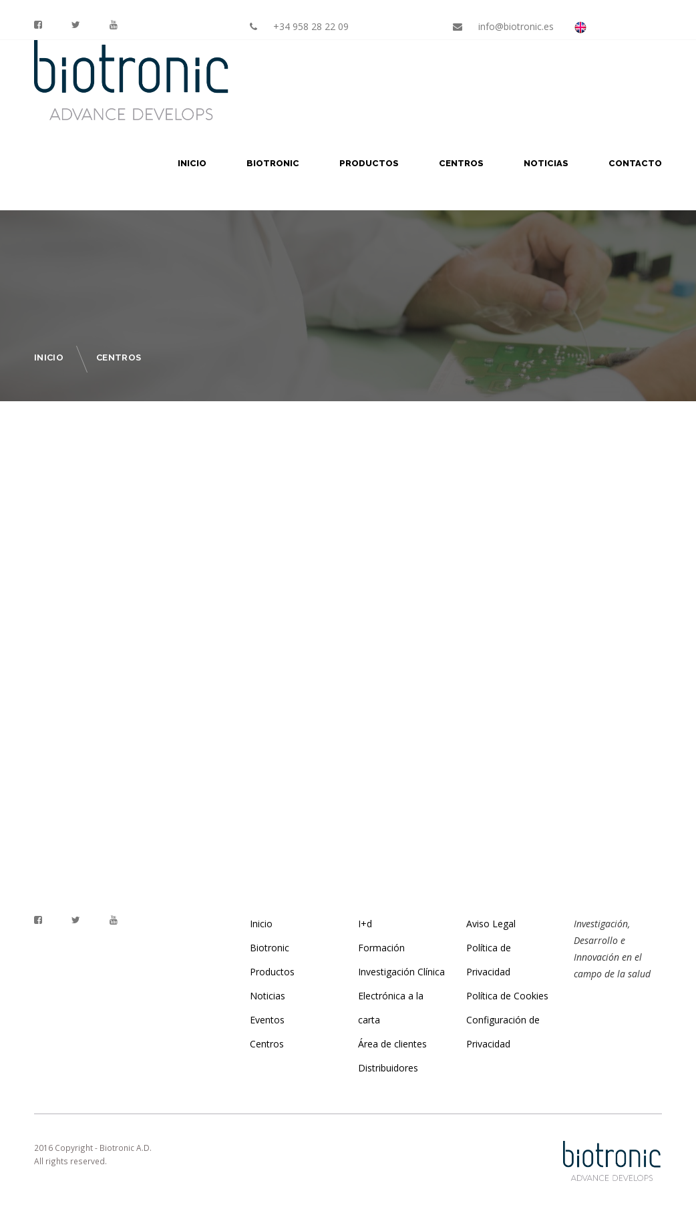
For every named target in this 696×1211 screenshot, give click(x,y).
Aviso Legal (491, 923)
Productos (369, 163)
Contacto (635, 163)
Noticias (546, 163)
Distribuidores (388, 1067)
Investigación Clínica (401, 971)
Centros (461, 163)
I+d (365, 923)
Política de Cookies (507, 995)
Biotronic (272, 163)
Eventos (267, 1019)
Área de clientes (392, 1043)
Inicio (192, 163)
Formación (381, 947)
